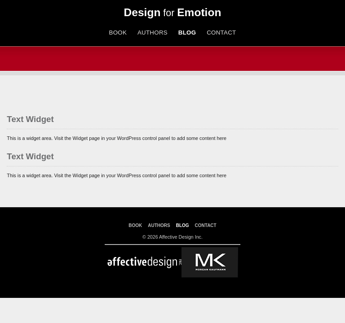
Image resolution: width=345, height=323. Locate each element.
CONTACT (221, 32)
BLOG (187, 32)
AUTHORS (152, 32)
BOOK (118, 32)
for (172, 13)
